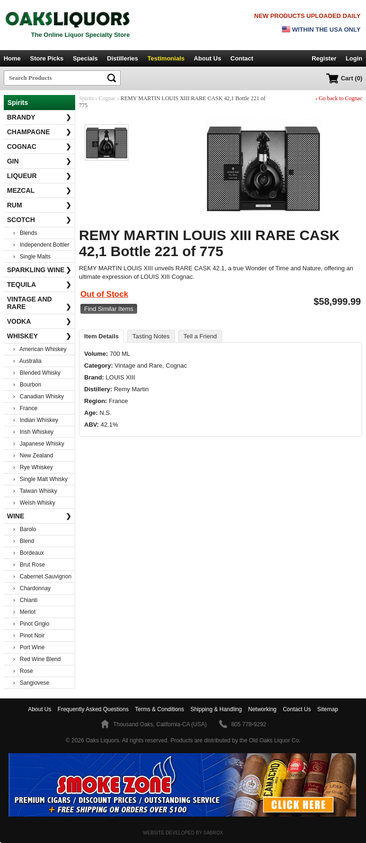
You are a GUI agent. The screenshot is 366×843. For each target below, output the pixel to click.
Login (354, 58)
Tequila (39, 284)
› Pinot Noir (29, 635)
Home (12, 58)
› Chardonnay (32, 588)
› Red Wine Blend (37, 659)
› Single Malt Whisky (40, 479)
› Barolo (24, 529)
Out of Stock (104, 294)
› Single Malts (32, 256)
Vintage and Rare (39, 302)
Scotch (39, 220)
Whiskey (39, 336)
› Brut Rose (29, 564)
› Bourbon (27, 384)
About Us (207, 58)
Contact (241, 58)
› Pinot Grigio (31, 623)
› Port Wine (29, 647)
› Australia (27, 361)
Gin (39, 161)
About (39, 709)
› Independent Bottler (41, 244)
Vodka (39, 321)
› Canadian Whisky (38, 396)
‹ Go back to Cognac (338, 98)
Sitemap (327, 709)
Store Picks (46, 58)
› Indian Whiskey (35, 420)
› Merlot (24, 612)
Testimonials (166, 58)
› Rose (23, 671)
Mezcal (39, 190)
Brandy (39, 117)
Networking (262, 709)
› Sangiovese (31, 683)
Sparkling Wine (39, 270)
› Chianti (25, 600)
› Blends (25, 233)
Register (324, 58)
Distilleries (122, 58)
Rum (39, 205)
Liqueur (39, 176)
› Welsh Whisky (34, 502)
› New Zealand (33, 455)
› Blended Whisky (37, 373)
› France (25, 408)
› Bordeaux (28, 553)
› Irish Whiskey (33, 432)
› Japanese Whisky (38, 443)
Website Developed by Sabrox (183, 832)
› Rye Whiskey (33, 467)
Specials (85, 58)
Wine (39, 516)
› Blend (24, 541)
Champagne (39, 132)
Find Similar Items (108, 308)
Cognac (39, 146)
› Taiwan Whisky (35, 491)
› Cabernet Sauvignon (42, 576)
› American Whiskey (40, 349)
